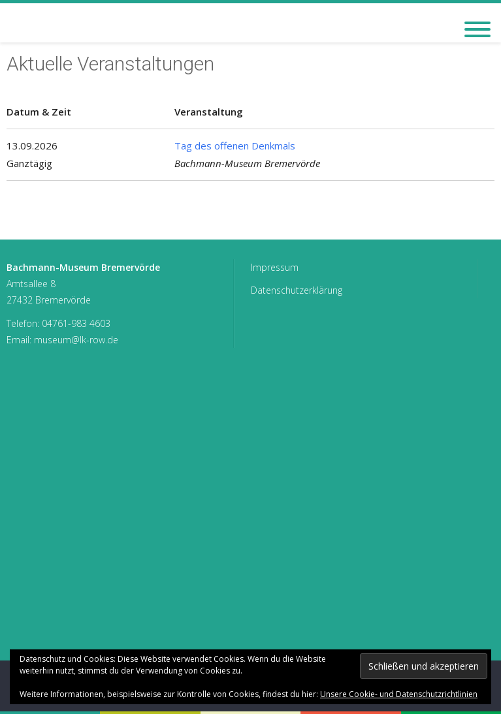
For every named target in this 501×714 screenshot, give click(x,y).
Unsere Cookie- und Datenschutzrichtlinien (398, 694)
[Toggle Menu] (477, 29)
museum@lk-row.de (76, 340)
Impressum (275, 267)
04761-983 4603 (76, 323)
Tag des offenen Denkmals (234, 145)
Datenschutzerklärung (296, 290)
